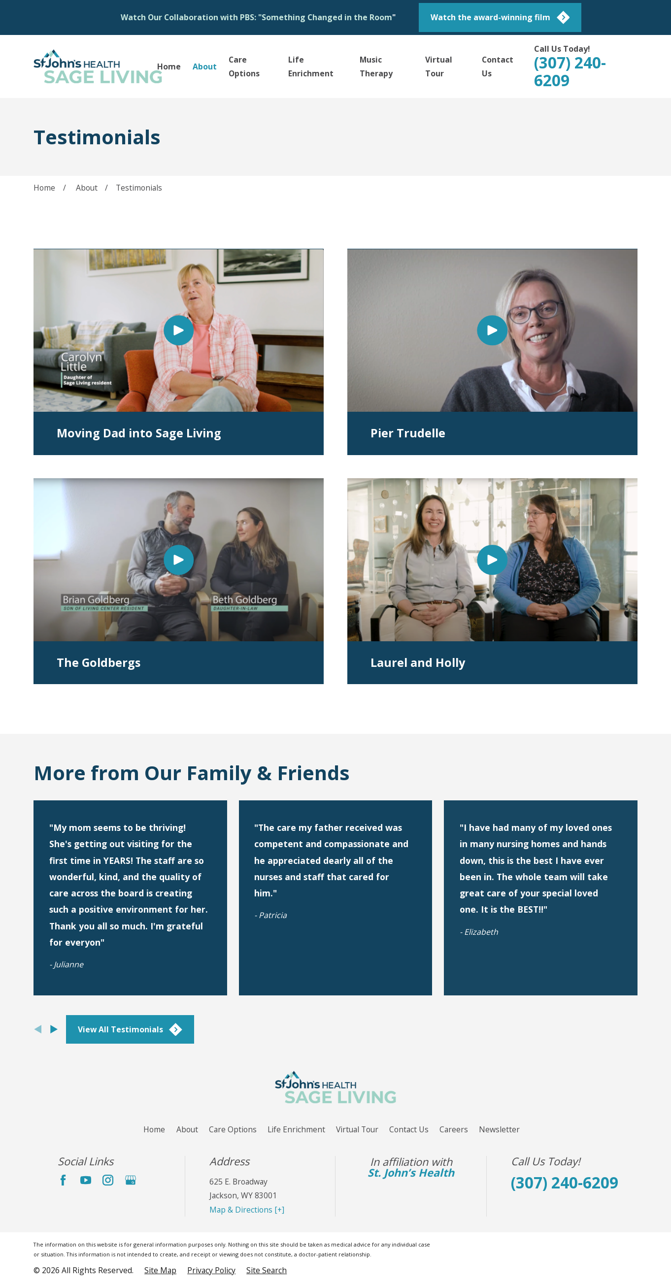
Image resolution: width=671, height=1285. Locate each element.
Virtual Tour (357, 1129)
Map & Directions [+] (246, 1209)
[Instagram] (107, 1180)
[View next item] (54, 1029)
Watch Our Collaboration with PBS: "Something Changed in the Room (256, 17)
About (187, 1129)
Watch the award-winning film (500, 17)
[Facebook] (63, 1180)
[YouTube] (85, 1180)
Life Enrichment (296, 1129)
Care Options (233, 1129)
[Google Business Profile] (130, 1180)
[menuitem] (160, 1270)
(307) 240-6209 (570, 71)
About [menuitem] (205, 66)
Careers (453, 1129)
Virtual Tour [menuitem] (438, 66)
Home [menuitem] (169, 66)
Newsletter (499, 1129)
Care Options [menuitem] (244, 66)
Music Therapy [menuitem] (376, 66)
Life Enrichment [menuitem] (311, 66)
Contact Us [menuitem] (497, 66)
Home (154, 1129)
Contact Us (409, 1129)
